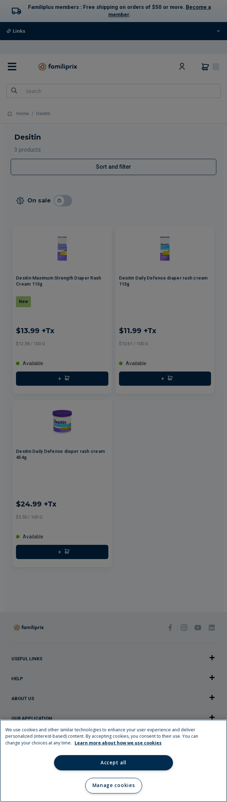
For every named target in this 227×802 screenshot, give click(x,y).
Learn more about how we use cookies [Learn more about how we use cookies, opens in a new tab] (118, 743)
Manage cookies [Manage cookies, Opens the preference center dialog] (113, 785)
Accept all (113, 762)
